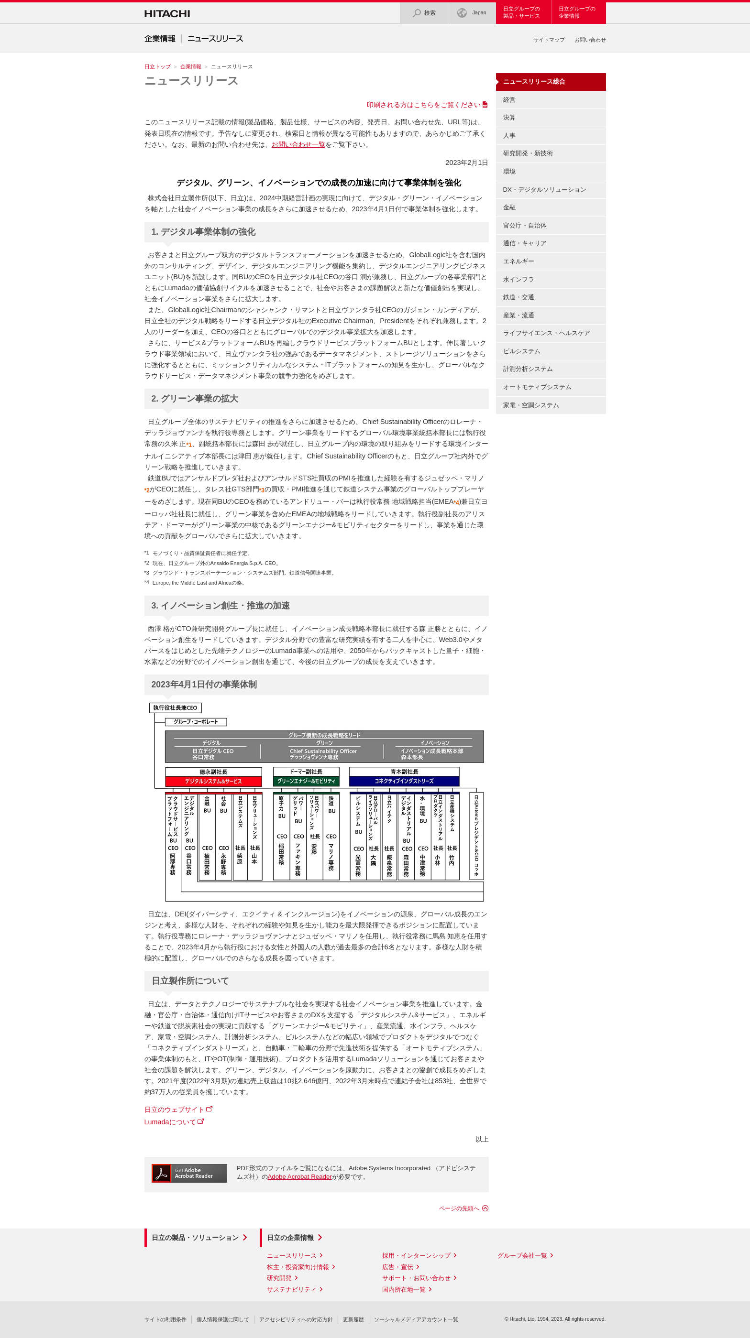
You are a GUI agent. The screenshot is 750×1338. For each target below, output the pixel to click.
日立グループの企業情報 (577, 12)
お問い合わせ (590, 40)
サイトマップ (549, 40)
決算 (509, 117)
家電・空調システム (531, 405)
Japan (471, 13)
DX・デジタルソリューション (544, 189)
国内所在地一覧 (404, 1289)
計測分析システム (528, 368)
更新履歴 (353, 1319)
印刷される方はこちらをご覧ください (424, 105)
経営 (509, 99)
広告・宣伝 (397, 1267)
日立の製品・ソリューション (195, 1237)
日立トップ (157, 66)
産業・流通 (518, 315)
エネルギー (518, 261)
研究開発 (279, 1278)
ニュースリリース (191, 80)
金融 (509, 207)
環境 (509, 171)
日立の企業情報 (290, 1237)
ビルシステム (521, 351)
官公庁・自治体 (525, 225)
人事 (509, 135)
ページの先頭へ (459, 1208)
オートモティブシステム (537, 387)
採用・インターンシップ (416, 1255)
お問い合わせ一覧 (298, 144)
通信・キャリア (525, 243)
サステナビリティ (292, 1289)
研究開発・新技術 (528, 153)
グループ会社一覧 (522, 1255)
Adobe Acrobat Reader (300, 1176)
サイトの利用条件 (165, 1319)
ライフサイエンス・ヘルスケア (546, 333)
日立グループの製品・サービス (521, 12)
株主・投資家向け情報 (298, 1267)
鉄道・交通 (518, 297)
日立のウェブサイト (174, 1109)
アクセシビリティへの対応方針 (296, 1319)
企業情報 (190, 66)
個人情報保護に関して (223, 1319)
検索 (424, 13)
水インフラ (518, 279)
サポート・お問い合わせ (416, 1278)
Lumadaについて (170, 1122)
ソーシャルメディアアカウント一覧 (416, 1319)
